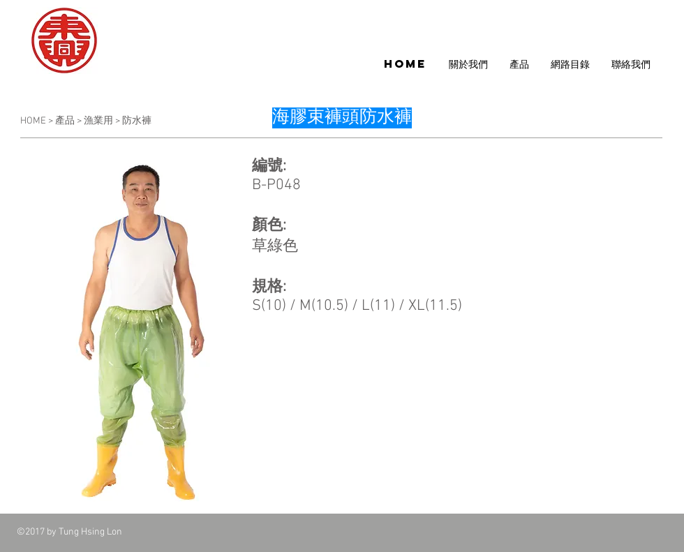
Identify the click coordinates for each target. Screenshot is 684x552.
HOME (34, 121)
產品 (66, 121)
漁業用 (98, 121)
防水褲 (136, 121)
